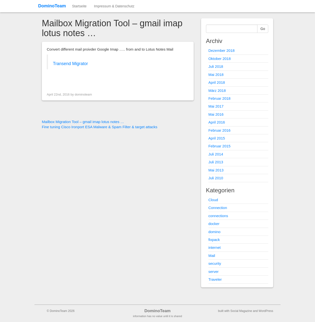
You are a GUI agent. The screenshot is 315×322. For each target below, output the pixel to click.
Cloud (213, 200)
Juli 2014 (215, 154)
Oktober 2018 (219, 58)
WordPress (266, 311)
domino (214, 232)
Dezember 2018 (221, 50)
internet (214, 247)
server (213, 271)
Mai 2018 (216, 74)
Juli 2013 (215, 162)
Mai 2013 (216, 170)
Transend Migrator (70, 63)
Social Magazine (241, 311)
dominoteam (83, 94)
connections (218, 216)
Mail (211, 255)
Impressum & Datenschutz (114, 6)
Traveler (215, 279)
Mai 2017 (216, 106)
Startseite (79, 6)
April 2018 (216, 82)
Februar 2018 (219, 98)
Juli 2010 (215, 178)
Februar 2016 (219, 130)
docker (214, 224)
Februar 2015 (219, 146)
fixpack (214, 240)
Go (262, 29)
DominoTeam (52, 5)
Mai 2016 (216, 114)
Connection (217, 208)
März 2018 (217, 90)
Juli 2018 (215, 66)
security (214, 263)
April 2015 (216, 138)
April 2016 (216, 122)
